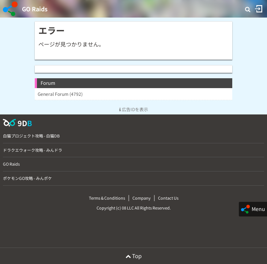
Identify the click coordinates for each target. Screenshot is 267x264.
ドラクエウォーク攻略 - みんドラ (32, 150)
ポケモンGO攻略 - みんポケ (27, 178)
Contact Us (168, 198)
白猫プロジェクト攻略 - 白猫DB (31, 136)
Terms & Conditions (107, 198)
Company (141, 198)
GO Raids (35, 8)
